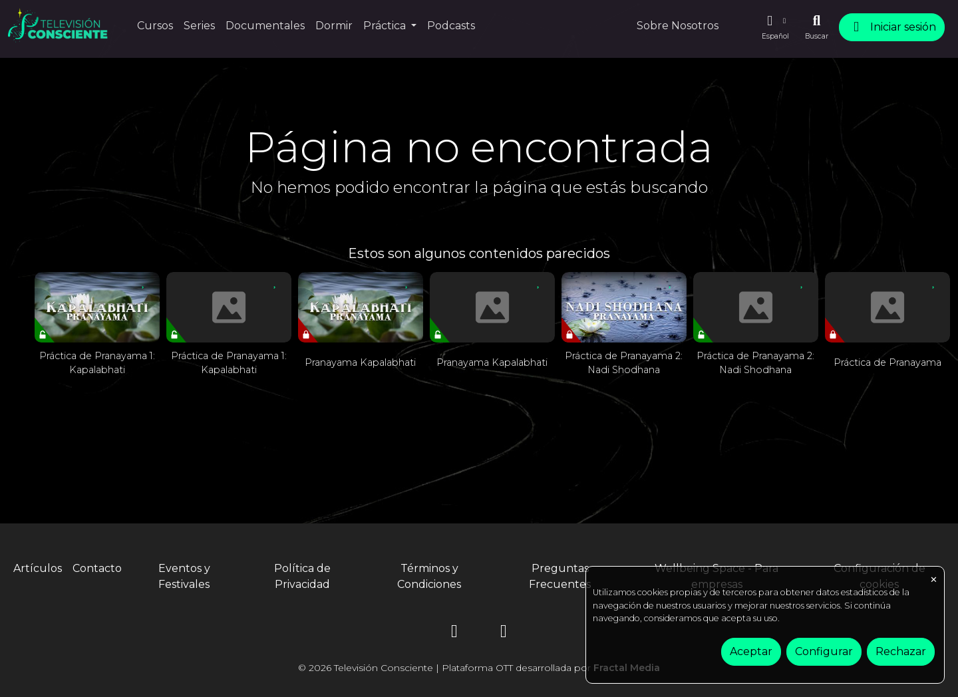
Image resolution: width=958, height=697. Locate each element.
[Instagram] (454, 633)
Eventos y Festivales (184, 576)
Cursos (155, 25)
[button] (775, 27)
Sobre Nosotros (677, 25)
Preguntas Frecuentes (560, 576)
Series (199, 25)
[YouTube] (503, 633)
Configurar (824, 651)
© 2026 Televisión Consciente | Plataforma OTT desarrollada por (479, 668)
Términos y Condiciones (429, 576)
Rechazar (901, 651)
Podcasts (451, 25)
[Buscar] (817, 27)
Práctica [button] (385, 25)
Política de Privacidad (302, 576)
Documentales (265, 25)
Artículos (37, 568)
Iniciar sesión (892, 27)
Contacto (97, 568)
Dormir (334, 25)
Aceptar (751, 651)
